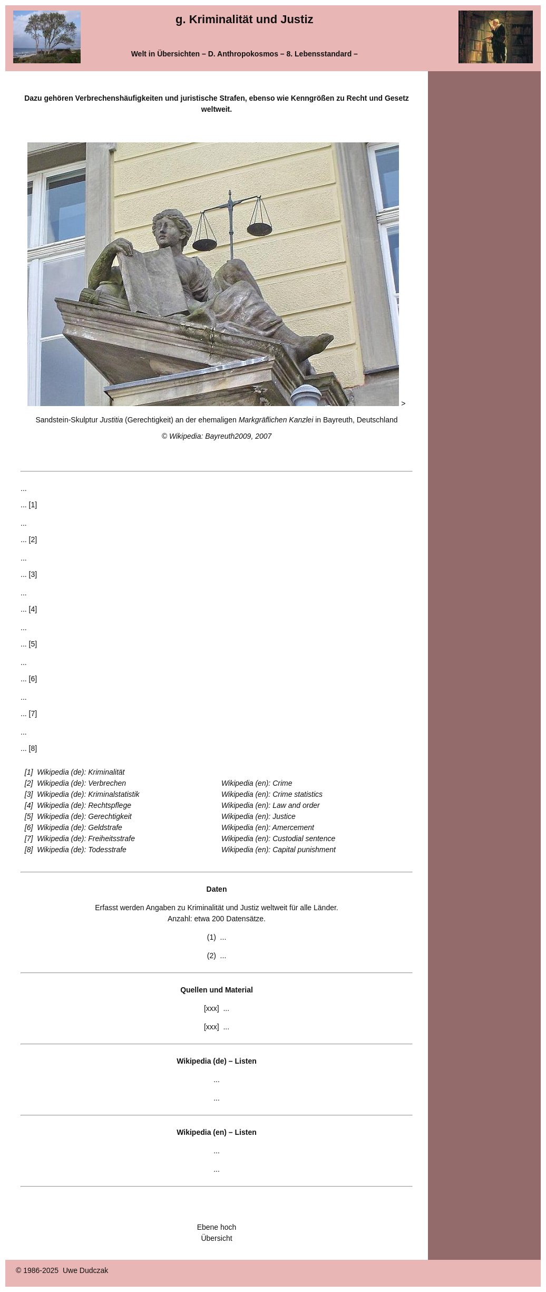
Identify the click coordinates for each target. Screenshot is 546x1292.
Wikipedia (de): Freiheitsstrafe (86, 838)
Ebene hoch (217, 1227)
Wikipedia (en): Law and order (270, 805)
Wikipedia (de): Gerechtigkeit (84, 816)
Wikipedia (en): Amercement (267, 827)
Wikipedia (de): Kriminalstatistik (88, 794)
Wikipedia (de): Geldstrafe (79, 827)
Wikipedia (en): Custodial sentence (278, 838)
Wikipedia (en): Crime (256, 783)
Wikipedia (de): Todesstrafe (81, 849)
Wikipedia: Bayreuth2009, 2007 (220, 436)
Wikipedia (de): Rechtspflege (84, 805)
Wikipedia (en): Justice (258, 816)
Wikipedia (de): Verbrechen (81, 783)
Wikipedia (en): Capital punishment (278, 849)
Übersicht (216, 1238)
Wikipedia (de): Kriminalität (80, 772)
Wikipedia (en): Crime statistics (272, 794)
